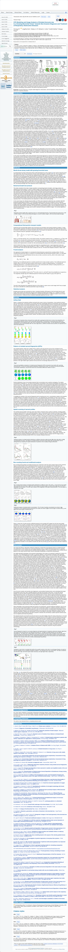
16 (37, 123)
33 (59, 192)
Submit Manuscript (35, 12)
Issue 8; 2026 (4, 21)
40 (15, 540)
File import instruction (37, 53)
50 (55, 693)
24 (26, 139)
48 (44, 693)
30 (64, 176)
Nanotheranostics (6, 63)
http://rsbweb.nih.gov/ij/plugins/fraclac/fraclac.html (48, 848)
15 (36, 123)
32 (54, 191)
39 (53, 471)
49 (46, 693)
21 (47, 138)
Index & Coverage (5, 40)
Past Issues (4, 33)
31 (19, 179)
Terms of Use (62, 949)
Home (2, 12)
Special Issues (4, 43)
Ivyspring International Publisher (37, 948)
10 (26, 119)
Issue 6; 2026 (4, 26)
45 (18, 693)
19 (29, 138)
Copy (16, 50)
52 (20, 694)
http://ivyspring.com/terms (26, 945)
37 (63, 242)
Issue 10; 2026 (5, 17)
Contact (48, 12)
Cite (49, 16)
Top (6, 52)
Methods (6, 55)
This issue (43, 16)
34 (37, 230)
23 (65, 138)
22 (57, 138)
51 (18, 694)
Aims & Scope (9, 12)
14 (35, 123)
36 (55, 241)
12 (29, 119)
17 (52, 131)
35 (19, 241)
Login (43, 12)
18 (26, 137)
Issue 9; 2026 (4, 19)
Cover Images (4, 36)
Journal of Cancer (6, 73)
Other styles (23, 50)
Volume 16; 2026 (5, 29)
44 (28, 691)
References (6, 60)
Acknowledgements (6, 58)
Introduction (6, 54)
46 (30, 693)
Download (29, 53)
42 (56, 577)
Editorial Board (18, 12)
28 (44, 141)
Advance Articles (5, 31)
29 (31, 146)
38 (43, 286)
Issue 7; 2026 (4, 24)
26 (26, 141)
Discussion (6, 57)
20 (37, 138)
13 (38, 120)
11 (27, 119)
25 (25, 141)
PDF (58, 16)
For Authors (26, 12)
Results (6, 56)
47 (31, 693)
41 (63, 558)
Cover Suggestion (5, 38)
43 (51, 600)
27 (43, 141)
